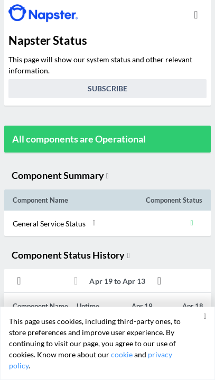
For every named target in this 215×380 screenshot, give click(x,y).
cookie (122, 354)
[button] (98, 223)
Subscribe (107, 88)
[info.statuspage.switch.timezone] (196, 14)
